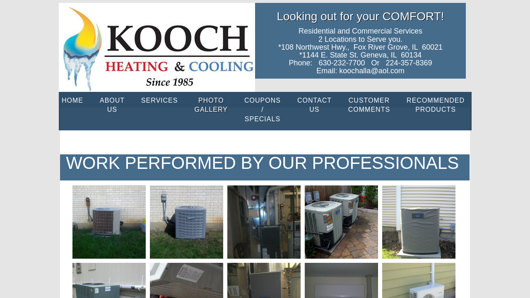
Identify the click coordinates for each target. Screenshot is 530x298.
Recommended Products (436, 105)
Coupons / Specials (262, 110)
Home (72, 100)
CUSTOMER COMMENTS (369, 105)
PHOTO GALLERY (211, 105)
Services (159, 100)
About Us (112, 105)
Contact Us (314, 105)
